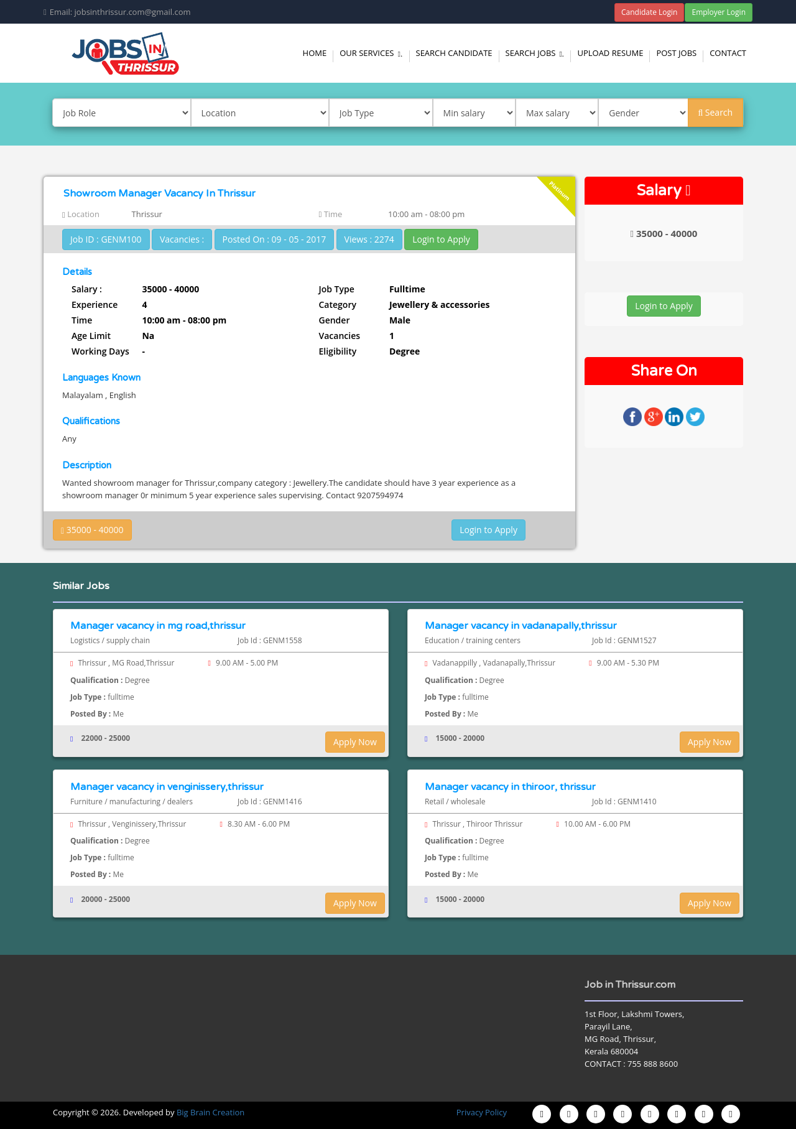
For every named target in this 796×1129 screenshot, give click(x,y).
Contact (728, 52)
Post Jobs (676, 52)
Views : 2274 (369, 239)
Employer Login (719, 12)
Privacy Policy (481, 1112)
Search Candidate (454, 52)
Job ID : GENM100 (106, 239)
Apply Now (355, 742)
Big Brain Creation (210, 1112)
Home (315, 52)
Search (715, 112)
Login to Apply (441, 239)
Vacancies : (182, 239)
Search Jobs (537, 52)
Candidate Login (649, 12)
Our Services (373, 52)
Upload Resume (610, 52)
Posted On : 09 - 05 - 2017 (274, 239)
